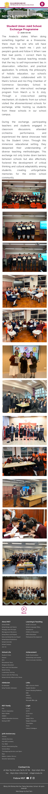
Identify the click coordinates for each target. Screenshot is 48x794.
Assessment (29, 629)
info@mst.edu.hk (36, 773)
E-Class (28, 708)
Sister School (5, 713)
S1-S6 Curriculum (31, 624)
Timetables (29, 723)
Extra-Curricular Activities (34, 660)
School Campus (6, 644)
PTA (3, 708)
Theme (4, 736)
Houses (4, 657)
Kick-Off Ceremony (7, 741)
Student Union (6, 655)
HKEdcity (28, 698)
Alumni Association (7, 711)
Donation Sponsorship (8, 758)
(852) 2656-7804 (38, 770)
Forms (27, 726)
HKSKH (4, 716)
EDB (27, 693)
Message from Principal (9, 629)
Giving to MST (6, 721)
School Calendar (7, 642)
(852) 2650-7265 (16, 773)
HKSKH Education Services (10, 718)
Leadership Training (8, 672)
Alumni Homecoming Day (9, 746)
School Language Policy (33, 627)
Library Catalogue (31, 728)
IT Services (29, 713)
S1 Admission (5, 685)
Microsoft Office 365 (31, 700)
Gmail (27, 716)
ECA (3, 660)
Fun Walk (5, 744)
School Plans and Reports (9, 634)
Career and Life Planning (10, 675)
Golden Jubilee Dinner (9, 756)
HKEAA (28, 695)
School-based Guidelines (9, 639)
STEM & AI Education (32, 632)
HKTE (27, 711)
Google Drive (30, 718)
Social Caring (6, 670)
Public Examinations (32, 655)
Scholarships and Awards (33, 657)
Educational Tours (7, 662)
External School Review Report (11, 637)
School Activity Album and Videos (12, 677)
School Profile (6, 624)
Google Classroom (31, 721)
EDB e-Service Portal (32, 685)
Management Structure (9, 632)
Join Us (4, 647)
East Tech (29, 791)
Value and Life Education (10, 667)
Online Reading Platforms (34, 690)
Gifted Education (31, 634)
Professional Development (34, 637)
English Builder (30, 688)
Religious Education (8, 665)
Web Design (20, 791)
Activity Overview (7, 739)
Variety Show (6, 749)
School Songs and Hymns (9, 627)
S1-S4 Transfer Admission (9, 688)
